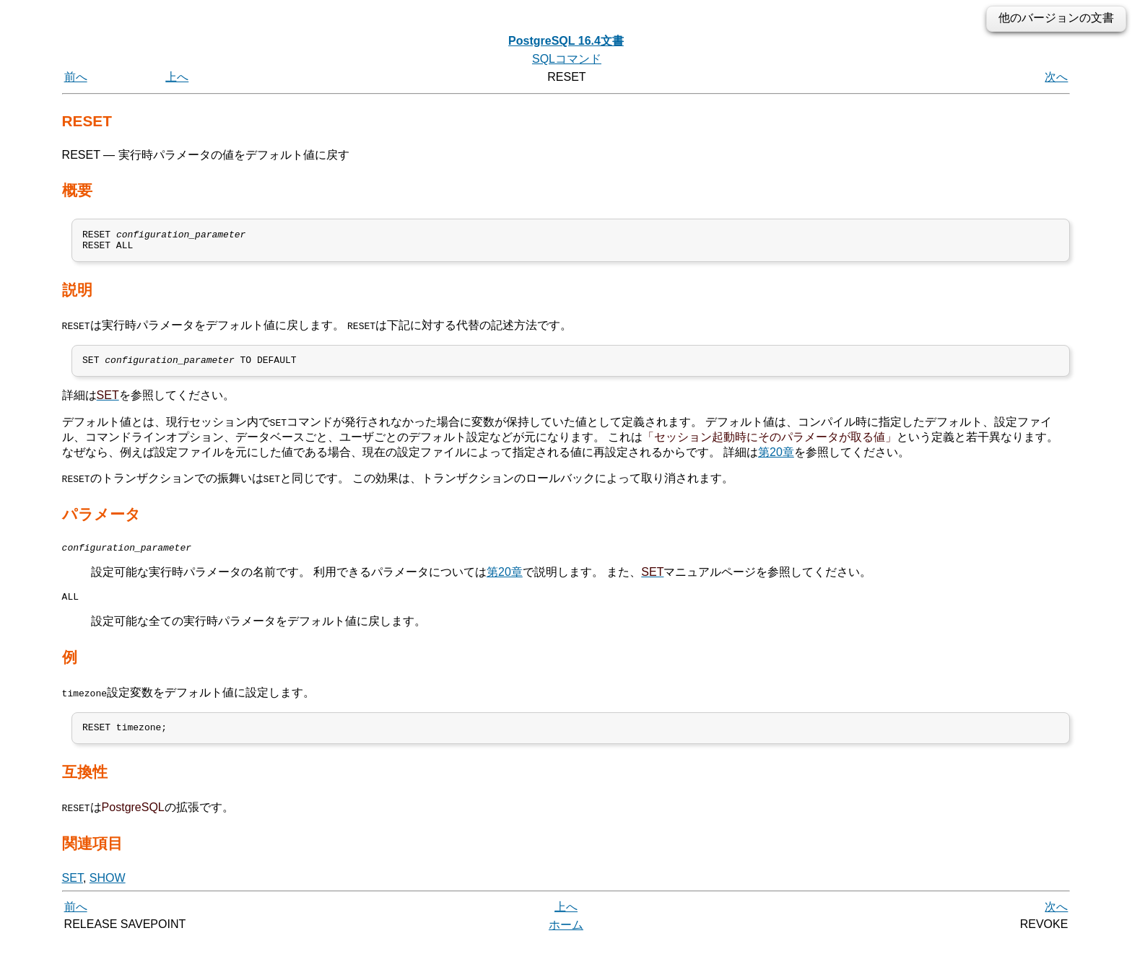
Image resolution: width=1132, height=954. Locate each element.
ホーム (566, 938)
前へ (75, 77)
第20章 (776, 458)
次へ (1056, 77)
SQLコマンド (566, 59)
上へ (176, 77)
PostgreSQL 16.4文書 (566, 41)
